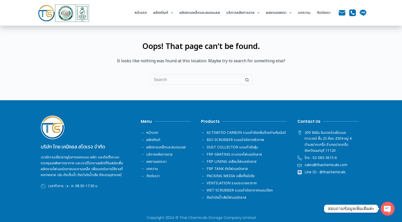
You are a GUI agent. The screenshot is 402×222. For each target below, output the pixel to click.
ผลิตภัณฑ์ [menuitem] (164, 13)
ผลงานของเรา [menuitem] (280, 13)
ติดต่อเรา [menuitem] (323, 12)
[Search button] (247, 80)
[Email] (342, 12)
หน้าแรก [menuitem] (141, 12)
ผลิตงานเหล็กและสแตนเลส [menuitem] (199, 12)
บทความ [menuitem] (304, 12)
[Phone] (352, 12)
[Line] (363, 12)
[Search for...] (196, 80)
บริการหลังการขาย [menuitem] (244, 13)
